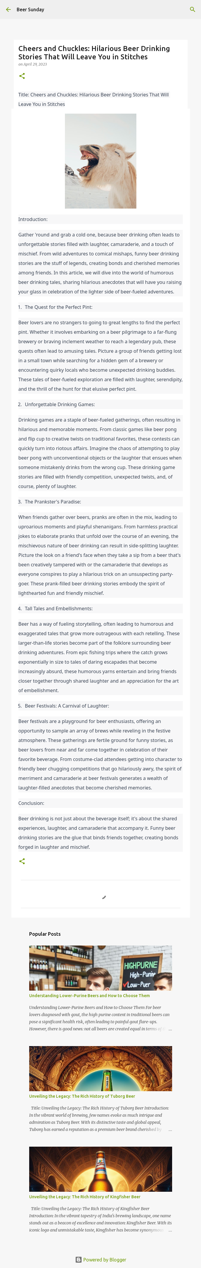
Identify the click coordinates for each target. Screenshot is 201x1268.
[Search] (192, 9)
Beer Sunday (30, 9)
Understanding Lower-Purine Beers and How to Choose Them (89, 995)
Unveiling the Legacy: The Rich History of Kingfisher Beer (85, 1196)
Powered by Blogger (100, 1259)
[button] (22, 76)
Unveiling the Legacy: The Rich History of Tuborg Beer (82, 1096)
